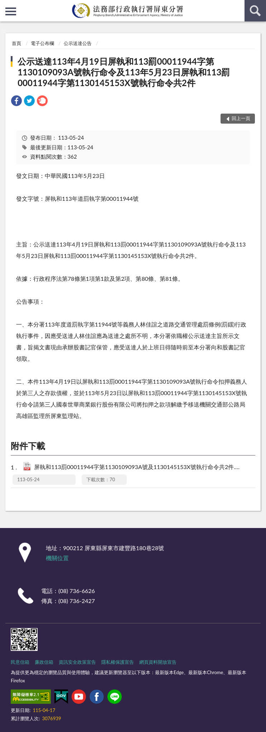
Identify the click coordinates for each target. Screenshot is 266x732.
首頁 (16, 43)
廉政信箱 (44, 662)
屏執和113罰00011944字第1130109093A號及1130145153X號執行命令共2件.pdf (138, 467)
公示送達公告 (78, 43)
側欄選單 (10, 11)
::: (6, 5)
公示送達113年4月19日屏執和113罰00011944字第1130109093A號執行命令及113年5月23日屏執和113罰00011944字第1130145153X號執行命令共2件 (124, 72)
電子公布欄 (42, 43)
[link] (16, 101)
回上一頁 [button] (241, 118)
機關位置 (57, 557)
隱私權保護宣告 (117, 662)
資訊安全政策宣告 (77, 662)
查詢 (255, 10)
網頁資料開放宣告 (157, 662)
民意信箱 (20, 662)
